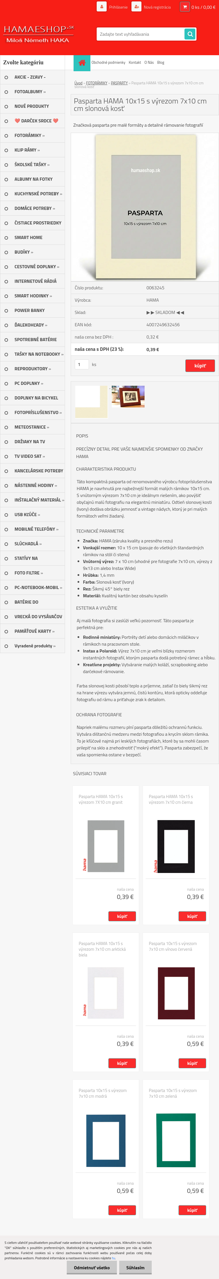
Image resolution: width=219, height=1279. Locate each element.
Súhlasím (135, 1267)
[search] (190, 34)
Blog (160, 62)
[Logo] (39, 34)
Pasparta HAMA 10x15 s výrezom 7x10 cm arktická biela (102, 949)
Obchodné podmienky (108, 62)
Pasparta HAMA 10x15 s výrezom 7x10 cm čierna (171, 799)
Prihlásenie (118, 7)
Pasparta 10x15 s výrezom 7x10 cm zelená (173, 1093)
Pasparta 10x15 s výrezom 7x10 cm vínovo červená (173, 946)
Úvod (78, 83)
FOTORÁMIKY (96, 83)
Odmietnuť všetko (92, 1267)
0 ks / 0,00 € (204, 7)
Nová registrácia (157, 7)
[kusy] (82, 364)
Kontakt (135, 62)
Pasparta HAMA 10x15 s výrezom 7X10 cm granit (101, 799)
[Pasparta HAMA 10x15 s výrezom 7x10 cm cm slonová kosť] (145, 135)
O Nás (149, 62)
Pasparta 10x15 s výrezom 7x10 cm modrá (103, 1093)
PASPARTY (119, 83)
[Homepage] (82, 62)
